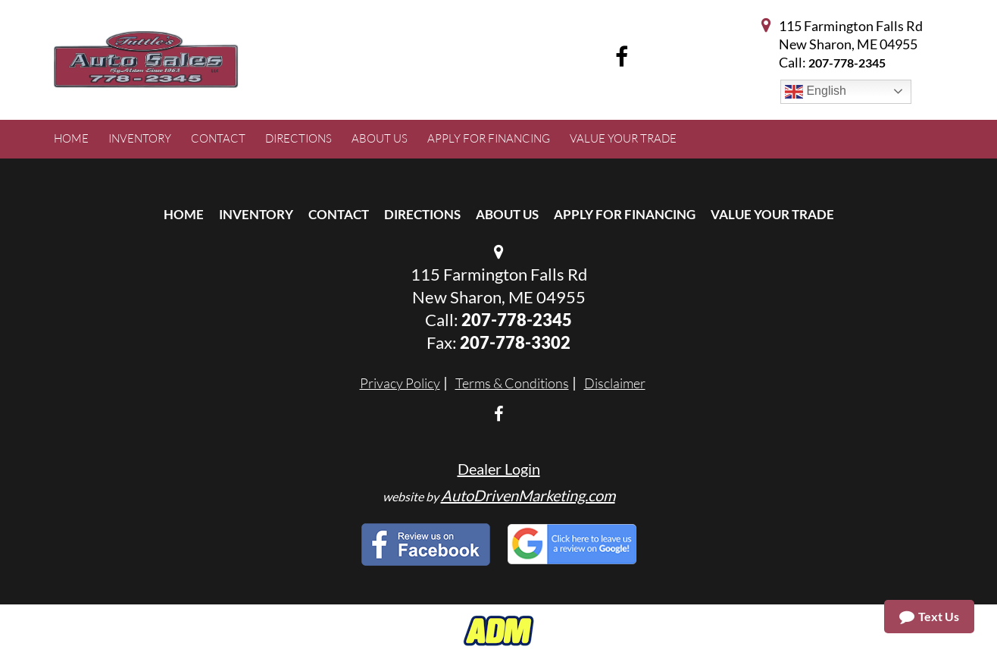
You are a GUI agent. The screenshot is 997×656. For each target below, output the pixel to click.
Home (184, 214)
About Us (507, 214)
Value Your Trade (772, 214)
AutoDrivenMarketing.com (528, 495)
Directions (422, 214)
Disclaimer (614, 383)
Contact (338, 214)
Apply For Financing (624, 214)
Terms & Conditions (512, 383)
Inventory (256, 214)
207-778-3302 (515, 342)
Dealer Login (499, 469)
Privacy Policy (400, 383)
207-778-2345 (847, 62)
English (815, 92)
